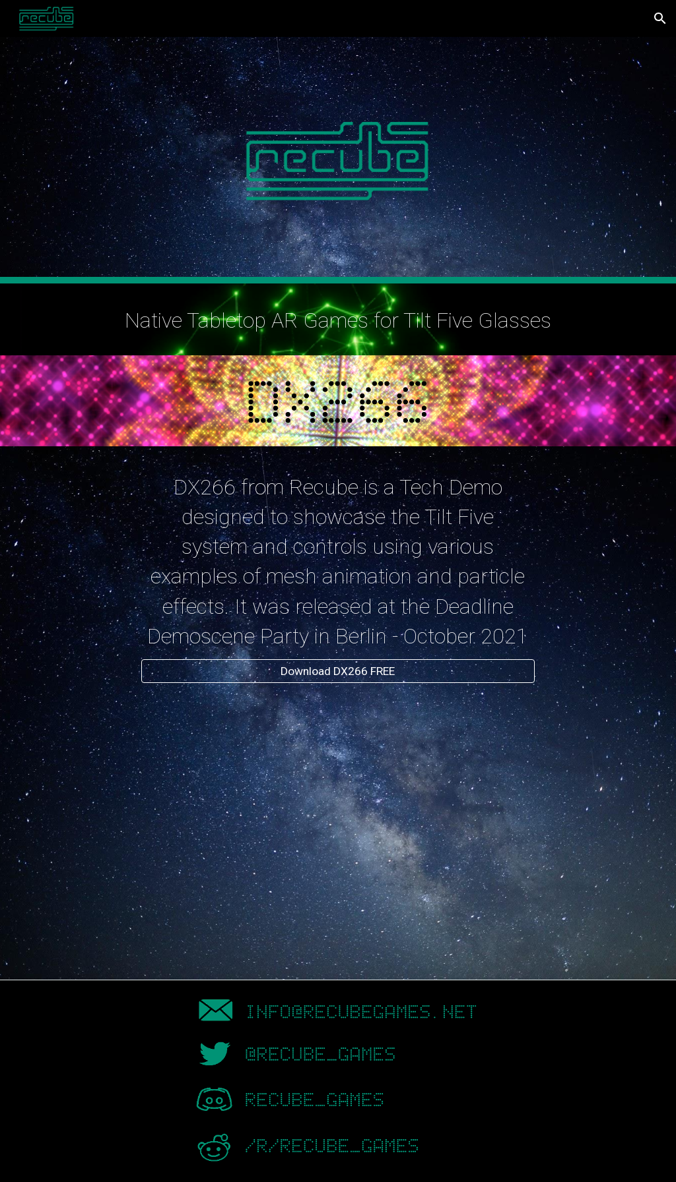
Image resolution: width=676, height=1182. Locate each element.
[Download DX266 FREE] (337, 671)
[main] (338, 319)
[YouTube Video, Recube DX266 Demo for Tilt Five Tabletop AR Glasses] (337, 830)
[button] (660, 18)
